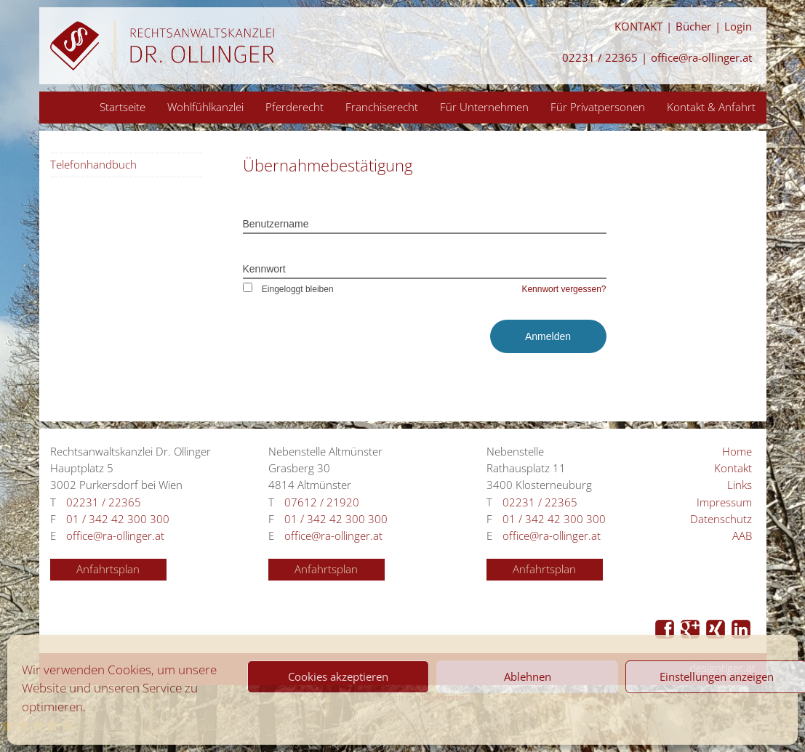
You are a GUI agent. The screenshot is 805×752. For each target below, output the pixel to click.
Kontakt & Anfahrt (711, 107)
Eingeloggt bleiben (288, 289)
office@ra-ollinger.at (701, 58)
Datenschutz (721, 519)
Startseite (122, 107)
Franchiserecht (381, 107)
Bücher (693, 26)
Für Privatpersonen (597, 107)
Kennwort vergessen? (563, 289)
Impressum (724, 502)
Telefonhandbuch (93, 164)
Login (738, 26)
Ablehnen (527, 676)
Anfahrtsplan (108, 569)
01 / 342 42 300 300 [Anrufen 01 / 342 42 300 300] (117, 519)
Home (737, 451)
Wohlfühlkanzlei (205, 107)
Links (739, 485)
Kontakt (733, 468)
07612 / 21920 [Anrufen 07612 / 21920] (321, 502)
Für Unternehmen (484, 107)
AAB (742, 536)
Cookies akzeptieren (338, 676)
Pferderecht (294, 107)
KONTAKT (638, 26)
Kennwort (264, 269)
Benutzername (276, 224)
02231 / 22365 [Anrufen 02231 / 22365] (600, 58)
